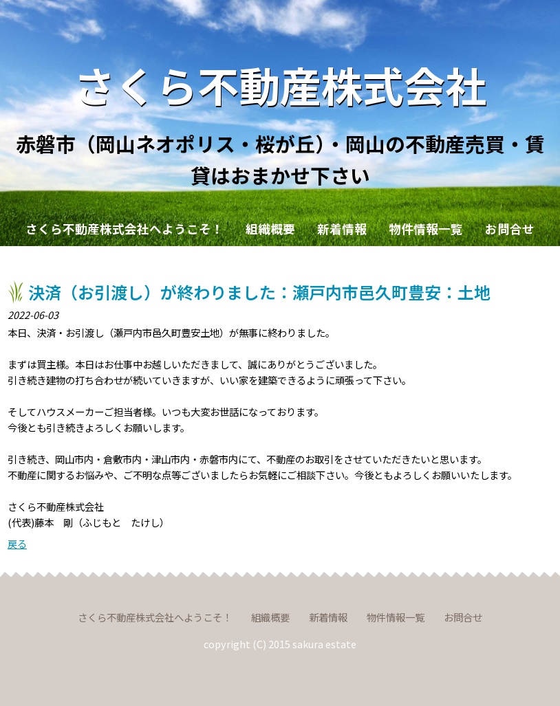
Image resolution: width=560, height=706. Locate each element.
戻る (17, 543)
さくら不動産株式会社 (280, 84)
